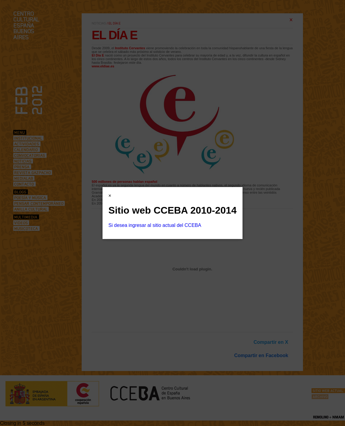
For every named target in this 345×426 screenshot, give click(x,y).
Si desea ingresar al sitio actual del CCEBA (155, 225)
